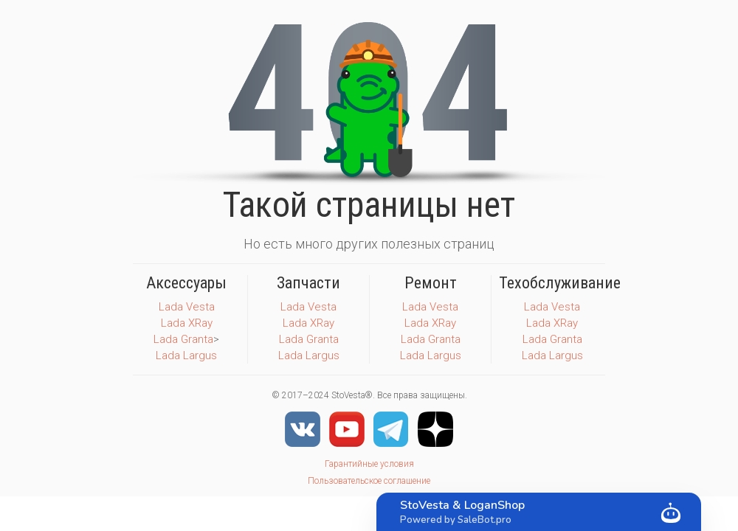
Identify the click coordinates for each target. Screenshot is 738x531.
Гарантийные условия (369, 464)
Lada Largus (186, 355)
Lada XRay (187, 323)
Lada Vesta (187, 306)
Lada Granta (183, 339)
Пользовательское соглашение (369, 481)
